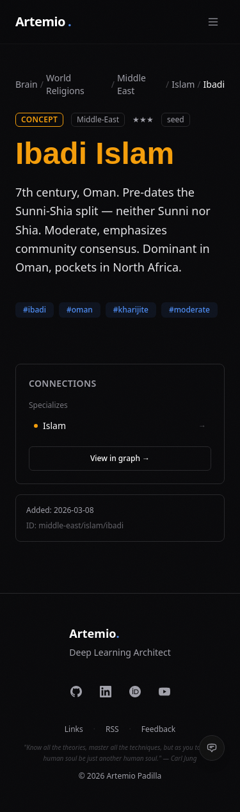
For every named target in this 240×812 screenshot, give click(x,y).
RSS (112, 729)
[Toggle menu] (213, 21)
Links (74, 729)
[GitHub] (76, 691)
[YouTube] (164, 691)
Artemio (43, 22)
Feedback (158, 729)
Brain (26, 84)
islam (183, 84)
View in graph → (120, 458)
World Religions (65, 84)
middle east (131, 84)
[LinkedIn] (105, 691)
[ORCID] (135, 691)
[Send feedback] (212, 748)
